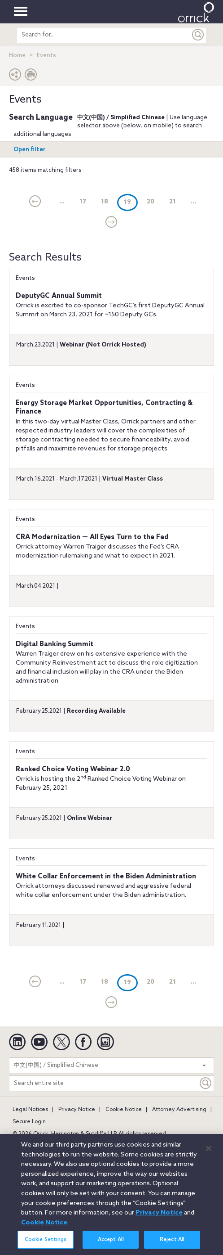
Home (17, 55)
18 (104, 202)
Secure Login (29, 1122)
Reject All (172, 1245)
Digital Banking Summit (54, 644)
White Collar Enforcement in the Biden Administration (106, 877)
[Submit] (198, 35)
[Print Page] (31, 76)
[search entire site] (103, 35)
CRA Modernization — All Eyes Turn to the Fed (92, 537)
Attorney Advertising (179, 1110)
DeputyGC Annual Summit (59, 296)
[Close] (209, 1153)
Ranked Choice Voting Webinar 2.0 (73, 769)
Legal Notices (30, 1110)
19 (131, 202)
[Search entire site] (103, 1083)
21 (172, 202)
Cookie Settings (46, 1245)
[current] (35, 202)
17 (82, 202)
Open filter (29, 149)
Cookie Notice (123, 1110)
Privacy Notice (76, 1110)
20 (150, 202)
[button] (15, 76)
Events (25, 278)
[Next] (111, 223)
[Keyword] (206, 1083)
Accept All (111, 1245)
